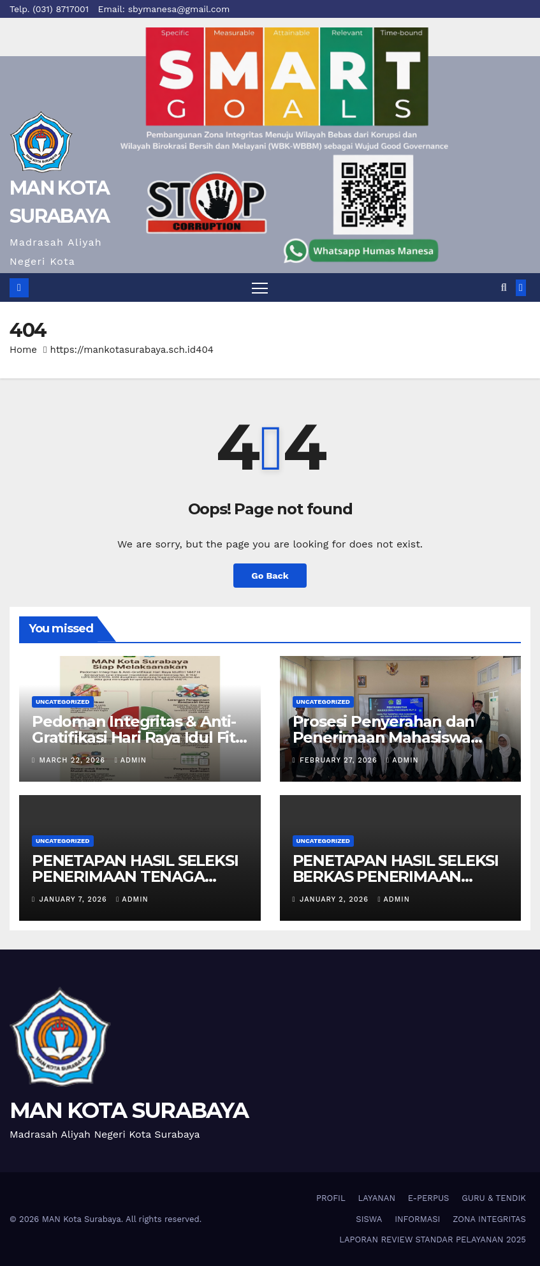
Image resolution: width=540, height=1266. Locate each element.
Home (23, 349)
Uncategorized (63, 701)
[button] (504, 287)
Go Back (269, 575)
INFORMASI (417, 1219)
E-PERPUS (428, 1198)
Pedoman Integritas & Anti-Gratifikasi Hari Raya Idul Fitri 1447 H (138, 737)
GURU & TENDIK (494, 1198)
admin (131, 760)
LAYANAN (376, 1198)
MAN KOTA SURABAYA (129, 1110)
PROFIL (331, 1198)
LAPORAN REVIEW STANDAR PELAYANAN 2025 (432, 1239)
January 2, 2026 (335, 899)
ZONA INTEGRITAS (489, 1219)
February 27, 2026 (340, 760)
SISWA (369, 1219)
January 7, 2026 (75, 899)
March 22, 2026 (74, 760)
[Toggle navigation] (259, 287)
